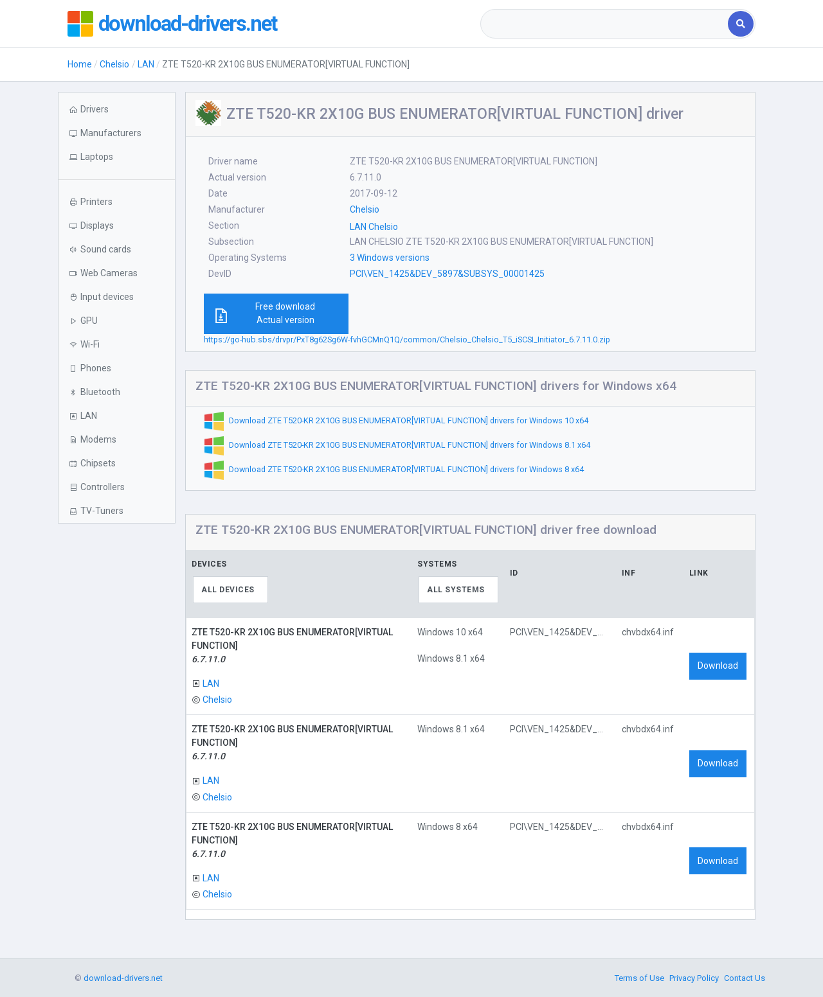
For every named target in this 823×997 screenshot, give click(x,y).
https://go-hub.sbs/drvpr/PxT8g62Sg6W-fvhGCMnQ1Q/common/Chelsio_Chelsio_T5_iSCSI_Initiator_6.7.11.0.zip (407, 339)
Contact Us (744, 978)
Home (80, 64)
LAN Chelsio (374, 227)
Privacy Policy (694, 978)
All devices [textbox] (228, 589)
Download (718, 665)
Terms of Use (639, 978)
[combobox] (605, 24)
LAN (146, 64)
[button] (117, 157)
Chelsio (114, 64)
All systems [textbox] (456, 589)
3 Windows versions (390, 257)
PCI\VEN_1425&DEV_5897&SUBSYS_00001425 (447, 274)
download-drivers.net (194, 23)
